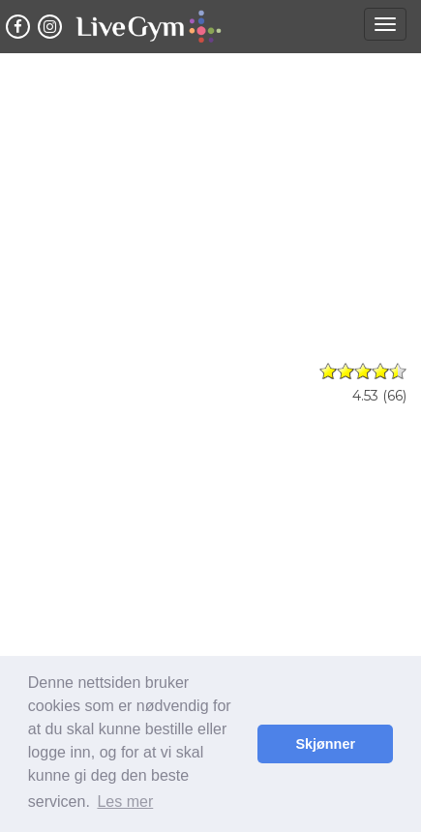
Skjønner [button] (325, 744)
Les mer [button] (125, 801)
